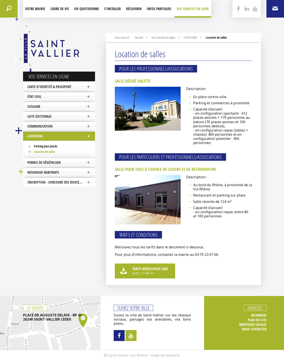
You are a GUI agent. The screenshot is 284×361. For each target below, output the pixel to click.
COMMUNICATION (39, 126)
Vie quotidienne (86, 8)
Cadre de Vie (59, 8)
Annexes (255, 308)
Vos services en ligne (193, 8)
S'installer (112, 8)
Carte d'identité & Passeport (49, 86)
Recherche (258, 315)
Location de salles (44, 152)
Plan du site (257, 320)
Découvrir (134, 8)
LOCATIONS (35, 136)
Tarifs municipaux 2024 (144, 270)
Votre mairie (35, 8)
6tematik (172, 355)
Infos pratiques (159, 8)
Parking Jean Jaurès (45, 146)
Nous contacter (254, 329)
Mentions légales (252, 324)
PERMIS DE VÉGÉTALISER (44, 162)
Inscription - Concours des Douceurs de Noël (61, 182)
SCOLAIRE (33, 106)
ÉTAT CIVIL (34, 96)
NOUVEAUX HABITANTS (43, 172)
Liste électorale (39, 116)
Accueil (139, 37)
